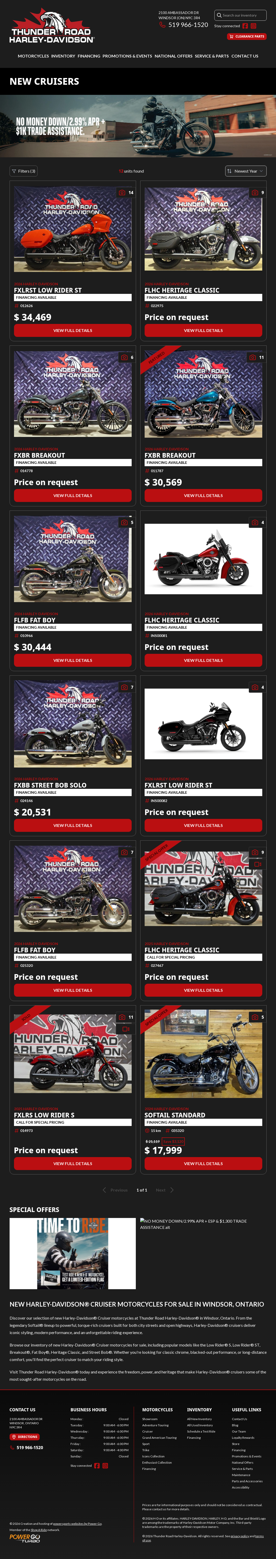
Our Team (239, 1431)
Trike (145, 1450)
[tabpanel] (99, 1437)
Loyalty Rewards (243, 1438)
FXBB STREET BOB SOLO (50, 785)
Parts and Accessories (247, 1481)
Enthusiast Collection (157, 1462)
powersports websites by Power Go (77, 1524)
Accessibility (240, 1487)
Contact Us (244, 55)
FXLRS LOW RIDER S (44, 1115)
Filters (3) (23, 171)
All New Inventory (199, 1419)
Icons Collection (153, 1456)
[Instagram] (253, 26)
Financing (89, 55)
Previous (114, 1190)
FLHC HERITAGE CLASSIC (182, 290)
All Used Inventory (200, 1425)
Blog (235, 1425)
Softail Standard (175, 1115)
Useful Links (246, 1410)
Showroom (150, 1419)
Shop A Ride (39, 1530)
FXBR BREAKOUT (39, 455)
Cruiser (147, 1431)
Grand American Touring (159, 1438)
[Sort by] (246, 171)
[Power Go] (56, 1538)
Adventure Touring (155, 1425)
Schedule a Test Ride (201, 1431)
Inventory (63, 55)
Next (165, 1190)
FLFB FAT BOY (35, 620)
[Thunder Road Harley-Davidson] (52, 25)
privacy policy (240, 1536)
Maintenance (241, 1475)
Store (235, 1444)
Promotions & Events (127, 55)
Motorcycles (33, 55)
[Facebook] (245, 26)
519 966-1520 (183, 24)
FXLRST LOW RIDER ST (48, 290)
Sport (146, 1444)
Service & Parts (212, 55)
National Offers (174, 55)
